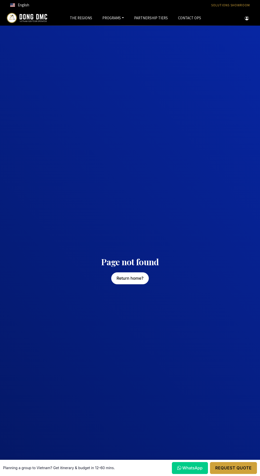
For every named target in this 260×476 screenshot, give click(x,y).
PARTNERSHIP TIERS (151, 17)
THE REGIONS (81, 17)
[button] (19, 5)
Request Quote (233, 467)
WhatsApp (190, 468)
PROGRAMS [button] (111, 17)
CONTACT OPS (189, 17)
